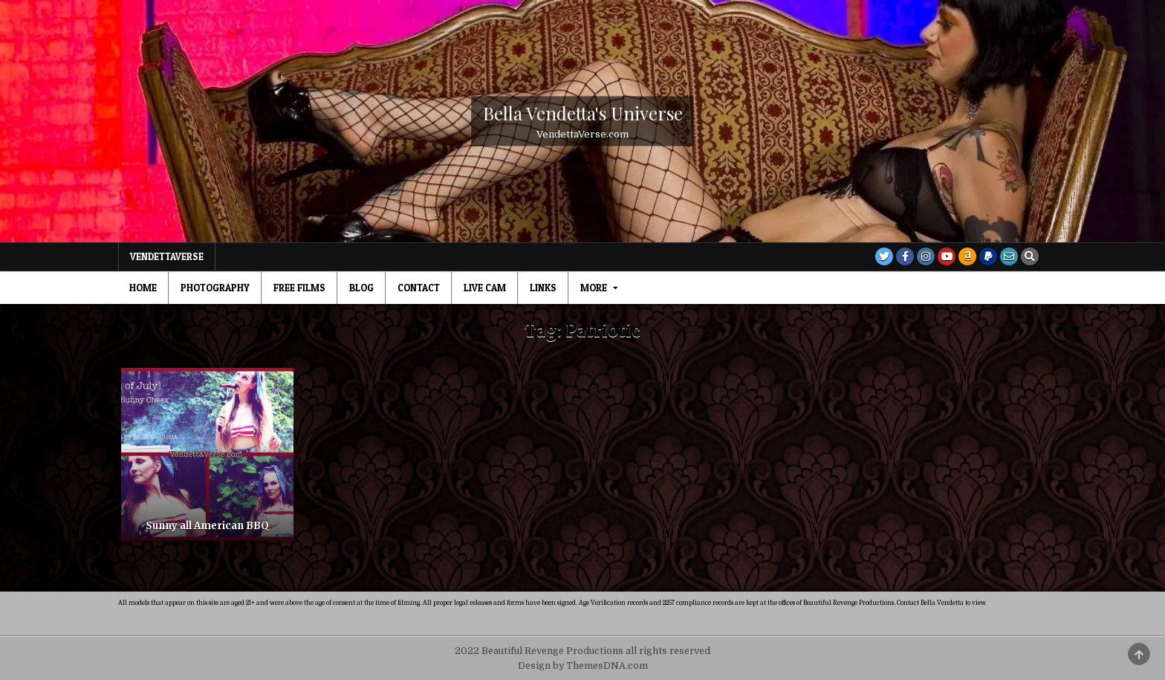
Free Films (299, 288)
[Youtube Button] (946, 256)
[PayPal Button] (988, 256)
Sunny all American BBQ (207, 525)
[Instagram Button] (926, 256)
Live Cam (485, 288)
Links (543, 288)
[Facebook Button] (905, 256)
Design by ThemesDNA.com (583, 666)
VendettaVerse (167, 256)
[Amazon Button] (967, 256)
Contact (418, 288)
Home (143, 288)
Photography (215, 288)
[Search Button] (1030, 256)
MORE (593, 288)
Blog (361, 288)
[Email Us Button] (1009, 256)
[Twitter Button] (884, 256)
